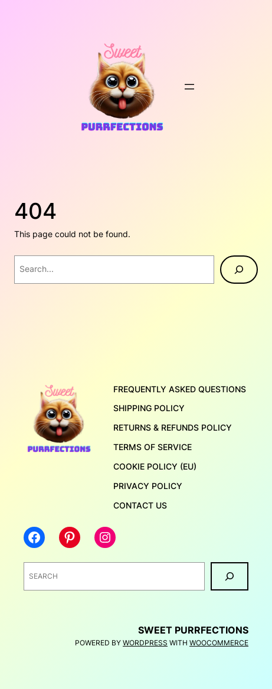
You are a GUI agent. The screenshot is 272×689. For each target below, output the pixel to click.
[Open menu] (189, 87)
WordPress (145, 642)
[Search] (239, 269)
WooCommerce (218, 642)
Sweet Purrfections (193, 630)
